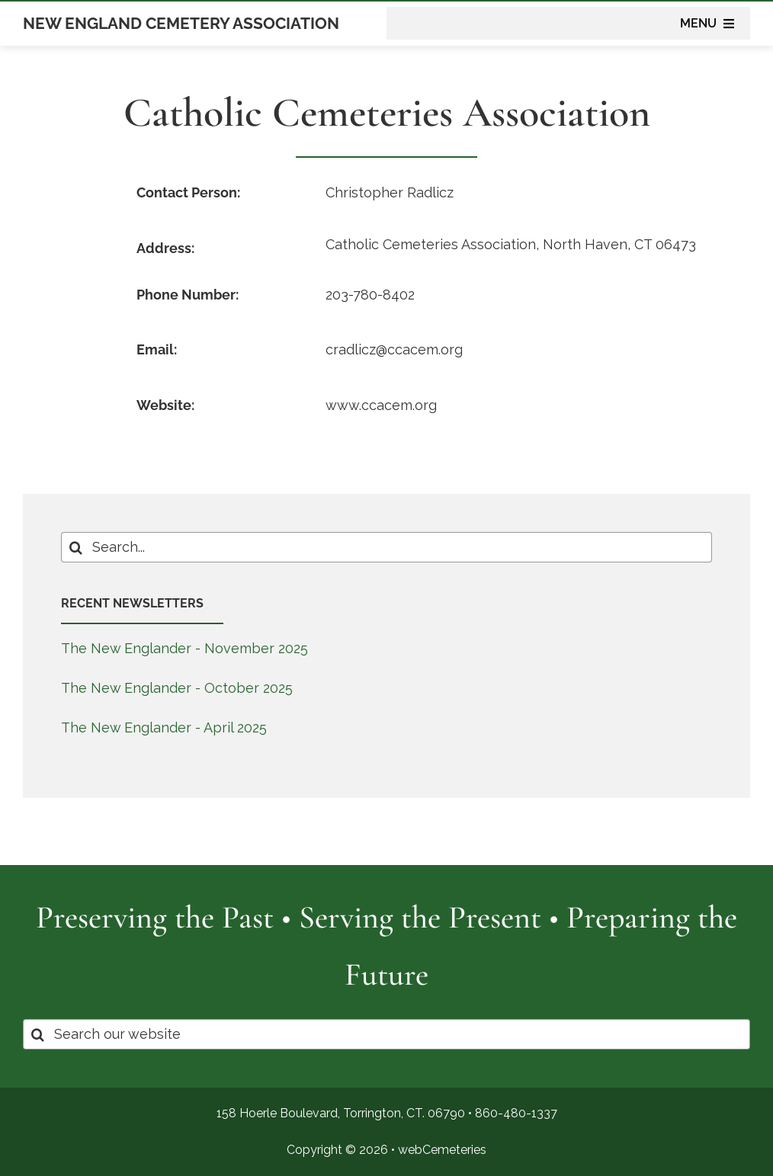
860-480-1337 (516, 1113)
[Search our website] (386, 1034)
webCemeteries (442, 1149)
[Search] (76, 547)
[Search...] (387, 547)
